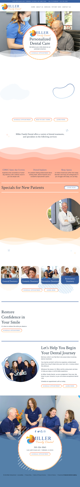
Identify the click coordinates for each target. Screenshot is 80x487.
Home (33, 7)
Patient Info (56, 7)
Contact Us (66, 7)
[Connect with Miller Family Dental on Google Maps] (41, 432)
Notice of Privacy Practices (40, 475)
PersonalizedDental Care (40, 41)
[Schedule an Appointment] (40, 53)
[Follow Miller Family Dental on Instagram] (44, 432)
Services (47, 7)
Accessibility (20, 475)
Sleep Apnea (66, 169)
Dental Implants (40, 169)
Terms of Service (52, 475)
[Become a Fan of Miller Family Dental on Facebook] (35, 432)
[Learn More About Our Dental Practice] (61, 119)
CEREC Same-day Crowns (13, 169)
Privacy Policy (28, 475)
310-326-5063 (64, 1)
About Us (39, 7)
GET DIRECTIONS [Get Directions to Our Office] (42, 1)
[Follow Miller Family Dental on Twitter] (38, 432)
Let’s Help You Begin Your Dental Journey (58, 350)
